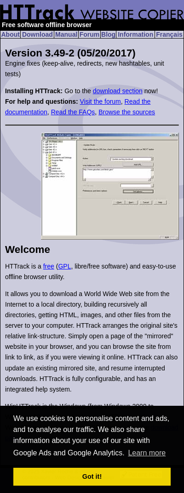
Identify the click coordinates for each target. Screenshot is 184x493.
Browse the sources (126, 112)
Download (37, 34)
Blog (108, 34)
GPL (64, 266)
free (48, 266)
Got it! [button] (92, 476)
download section (118, 91)
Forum (90, 34)
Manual (66, 34)
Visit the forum (100, 101)
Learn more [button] (147, 453)
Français (169, 34)
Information (135, 34)
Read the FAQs (73, 112)
